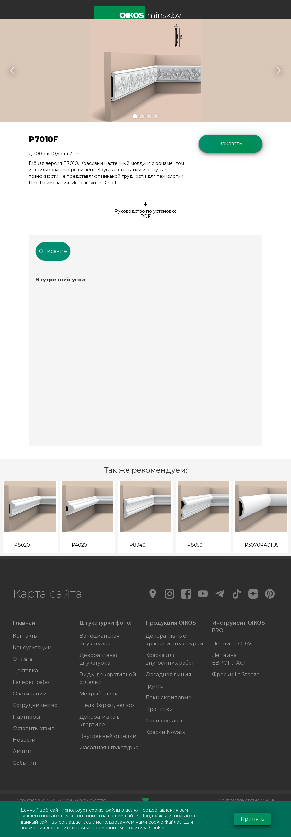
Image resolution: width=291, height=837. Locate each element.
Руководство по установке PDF (145, 210)
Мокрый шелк (98, 694)
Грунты (155, 686)
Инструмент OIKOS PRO (238, 627)
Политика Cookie (144, 828)
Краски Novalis (165, 732)
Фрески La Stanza (236, 674)
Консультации (32, 647)
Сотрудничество (35, 705)
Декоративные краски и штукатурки (174, 640)
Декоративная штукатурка (99, 659)
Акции (22, 751)
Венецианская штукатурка (99, 640)
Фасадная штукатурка (108, 748)
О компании (30, 694)
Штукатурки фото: (105, 623)
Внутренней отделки (108, 736)
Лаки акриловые (168, 698)
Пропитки (159, 709)
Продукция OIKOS (171, 623)
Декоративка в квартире (99, 721)
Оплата (22, 659)
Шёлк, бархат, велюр (106, 705)
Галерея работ (32, 682)
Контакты (25, 636)
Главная (24, 623)
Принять (252, 819)
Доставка (25, 671)
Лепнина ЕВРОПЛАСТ (229, 659)
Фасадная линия (168, 674)
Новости (24, 740)
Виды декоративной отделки (107, 678)
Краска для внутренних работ (170, 659)
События (24, 763)
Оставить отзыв (34, 728)
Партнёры (26, 717)
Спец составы (164, 721)
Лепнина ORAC (232, 644)
